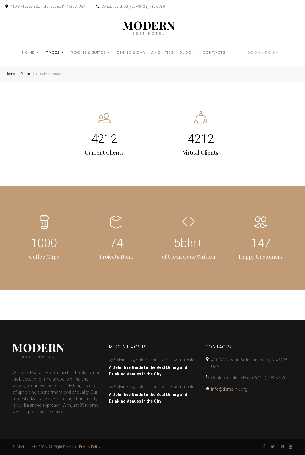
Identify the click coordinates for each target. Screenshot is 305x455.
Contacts (214, 52)
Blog (185, 52)
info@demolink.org (229, 389)
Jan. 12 (157, 359)
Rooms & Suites (88, 52)
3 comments (182, 359)
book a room (263, 52)
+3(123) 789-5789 (150, 6)
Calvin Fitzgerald (129, 359)
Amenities (162, 52)
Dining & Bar (131, 52)
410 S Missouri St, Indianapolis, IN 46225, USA (47, 6)
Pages (53, 52)
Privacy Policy (89, 447)
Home (28, 52)
